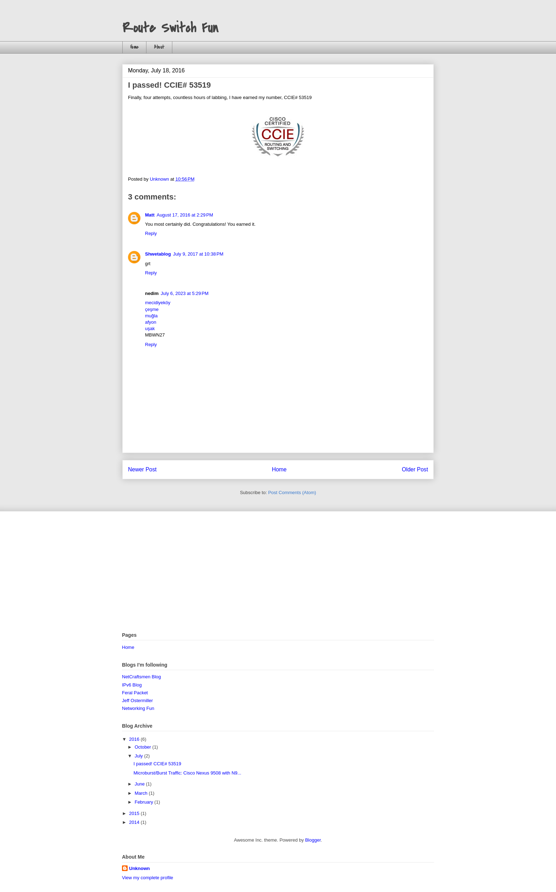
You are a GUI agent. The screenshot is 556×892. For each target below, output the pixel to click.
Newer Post (142, 469)
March (142, 793)
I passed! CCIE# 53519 (157, 763)
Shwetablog (158, 254)
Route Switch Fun (170, 28)
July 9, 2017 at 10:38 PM (198, 254)
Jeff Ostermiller (137, 700)
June (140, 784)
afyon (150, 322)
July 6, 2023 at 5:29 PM (184, 293)
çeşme (152, 309)
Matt (150, 215)
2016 (135, 739)
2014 (135, 822)
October (143, 747)
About (159, 47)
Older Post (415, 469)
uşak (150, 328)
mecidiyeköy (158, 302)
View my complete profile (147, 877)
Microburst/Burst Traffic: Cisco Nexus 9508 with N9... (187, 773)
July (139, 756)
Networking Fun (138, 708)
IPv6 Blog (132, 685)
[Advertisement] (278, 572)
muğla (151, 315)
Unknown (139, 868)
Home (134, 47)
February (145, 802)
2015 (135, 813)
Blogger (313, 840)
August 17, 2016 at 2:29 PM (185, 215)
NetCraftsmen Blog (141, 676)
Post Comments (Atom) (292, 492)
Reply (151, 233)
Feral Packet (135, 692)
